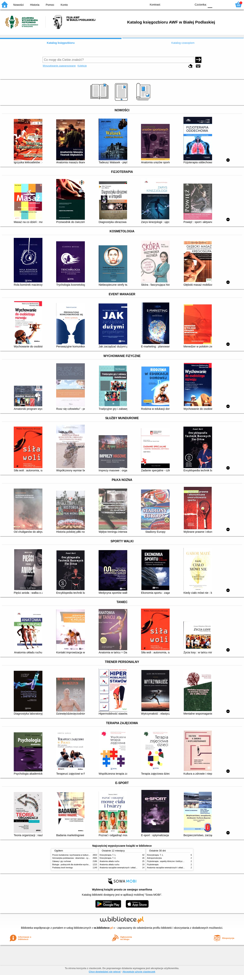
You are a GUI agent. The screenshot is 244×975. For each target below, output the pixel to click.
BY (188, 4)
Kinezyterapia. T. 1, (108, 855)
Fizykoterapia (153, 865)
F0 (210, 4)
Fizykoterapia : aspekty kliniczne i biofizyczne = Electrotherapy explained (178, 861)
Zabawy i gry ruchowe (61, 861)
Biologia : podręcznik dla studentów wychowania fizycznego (77, 865)
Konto (64, 4)
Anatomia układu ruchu (109, 861)
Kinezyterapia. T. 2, (108, 858)
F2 (225, 4)
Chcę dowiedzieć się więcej (104, 971)
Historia (34, 4)
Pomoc (50, 4)
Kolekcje (82, 65)
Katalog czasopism (183, 42)
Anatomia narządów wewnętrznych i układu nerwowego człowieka (128, 868)
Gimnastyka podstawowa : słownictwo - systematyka (74, 858)
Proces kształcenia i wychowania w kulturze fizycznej (74, 855)
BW (172, 4)
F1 (216, 4)
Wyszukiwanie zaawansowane (59, 65)
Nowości (18, 4)
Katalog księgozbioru (61, 42)
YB (180, 4)
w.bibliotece (103, 927)
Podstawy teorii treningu (62, 868)
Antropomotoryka (154, 858)
